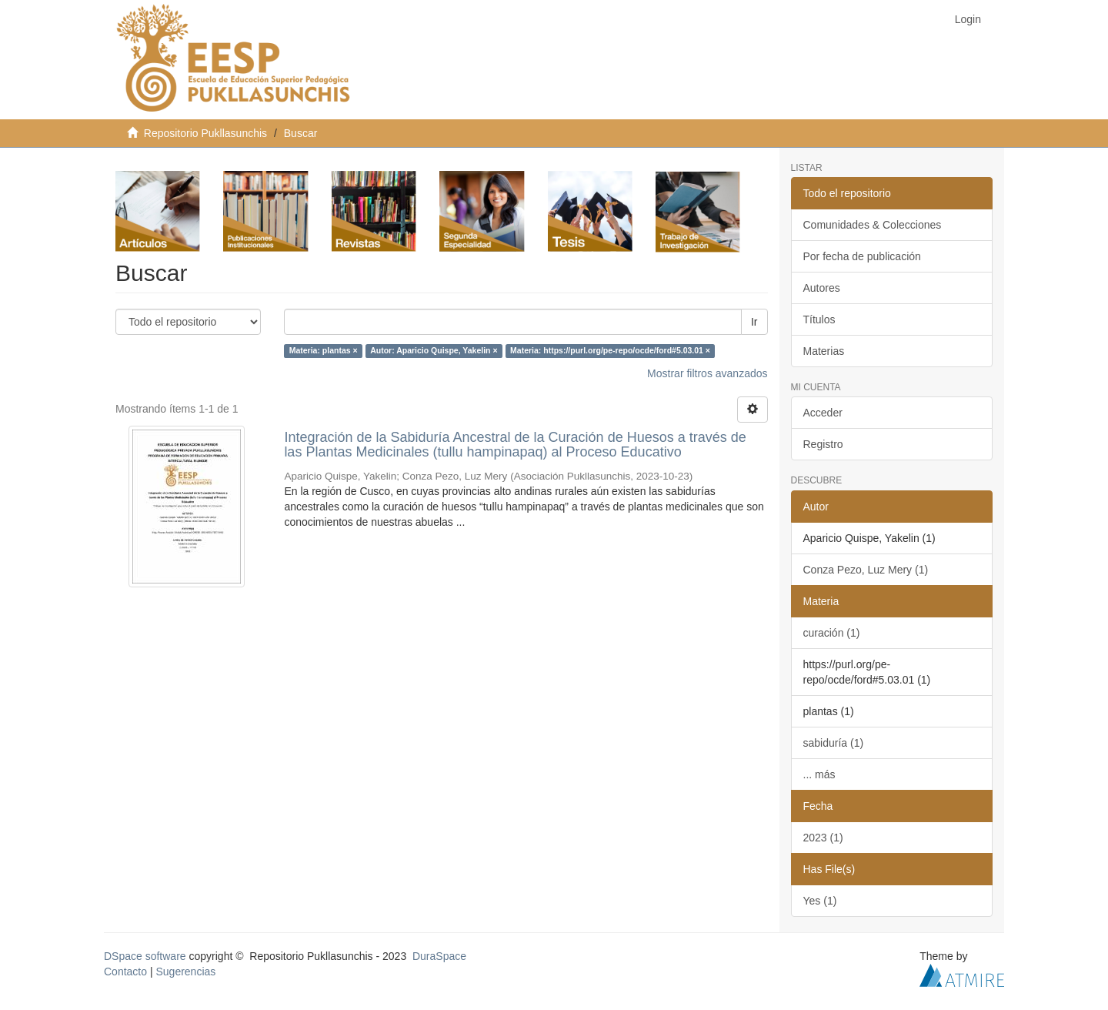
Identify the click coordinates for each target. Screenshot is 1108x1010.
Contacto (125, 971)
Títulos (819, 319)
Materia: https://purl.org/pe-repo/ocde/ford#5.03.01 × (610, 351)
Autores (821, 288)
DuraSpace (439, 956)
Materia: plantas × (323, 351)
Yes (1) (820, 901)
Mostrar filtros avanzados (707, 373)
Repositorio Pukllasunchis (205, 133)
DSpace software (145, 956)
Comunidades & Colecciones (872, 225)
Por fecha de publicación (862, 256)
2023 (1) (823, 837)
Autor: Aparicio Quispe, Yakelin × (433, 351)
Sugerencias (185, 971)
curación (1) (831, 633)
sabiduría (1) (833, 743)
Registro (823, 444)
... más (819, 774)
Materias (824, 351)
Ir (754, 322)
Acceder (823, 412)
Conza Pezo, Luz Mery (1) (866, 570)
